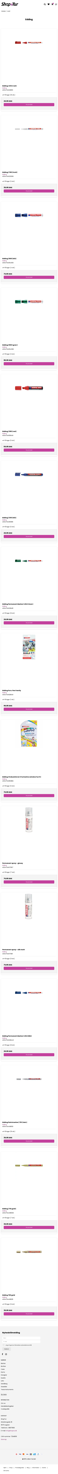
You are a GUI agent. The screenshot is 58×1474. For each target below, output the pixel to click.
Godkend (6, 1349)
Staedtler (4, 1387)
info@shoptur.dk (11, 1431)
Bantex (3, 1363)
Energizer (4, 1375)
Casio (3, 1369)
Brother (3, 1366)
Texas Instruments (7, 1389)
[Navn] (21, 1338)
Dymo (3, 1372)
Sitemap (4, 1439)
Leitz (2, 1381)
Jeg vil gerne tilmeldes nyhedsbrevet (23, 1345)
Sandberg (4, 1384)
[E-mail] (21, 1341)
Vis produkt (29, 104)
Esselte (3, 1378)
